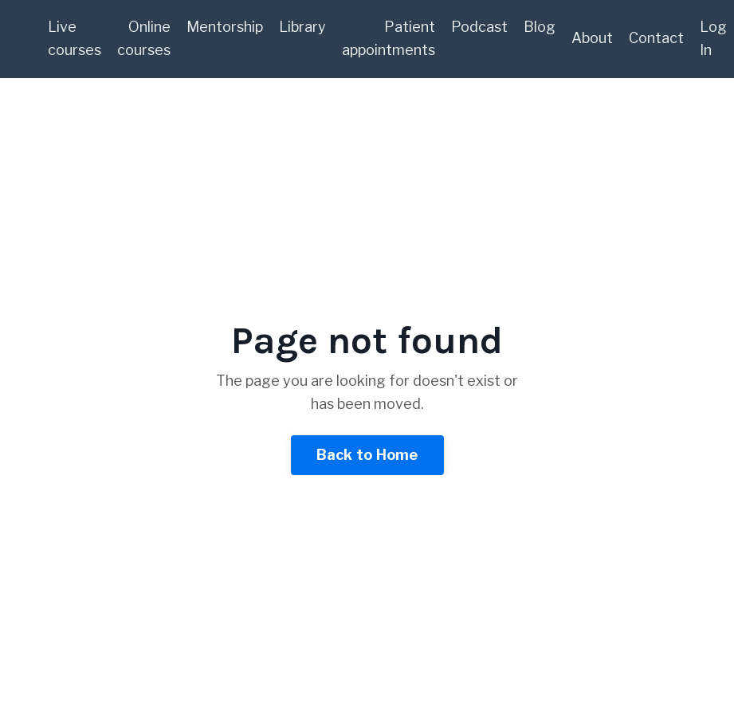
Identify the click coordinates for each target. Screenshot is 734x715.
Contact (656, 37)
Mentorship (224, 26)
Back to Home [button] (367, 454)
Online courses (144, 38)
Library (302, 26)
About (592, 37)
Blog (539, 26)
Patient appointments (388, 38)
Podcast (479, 26)
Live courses (74, 38)
